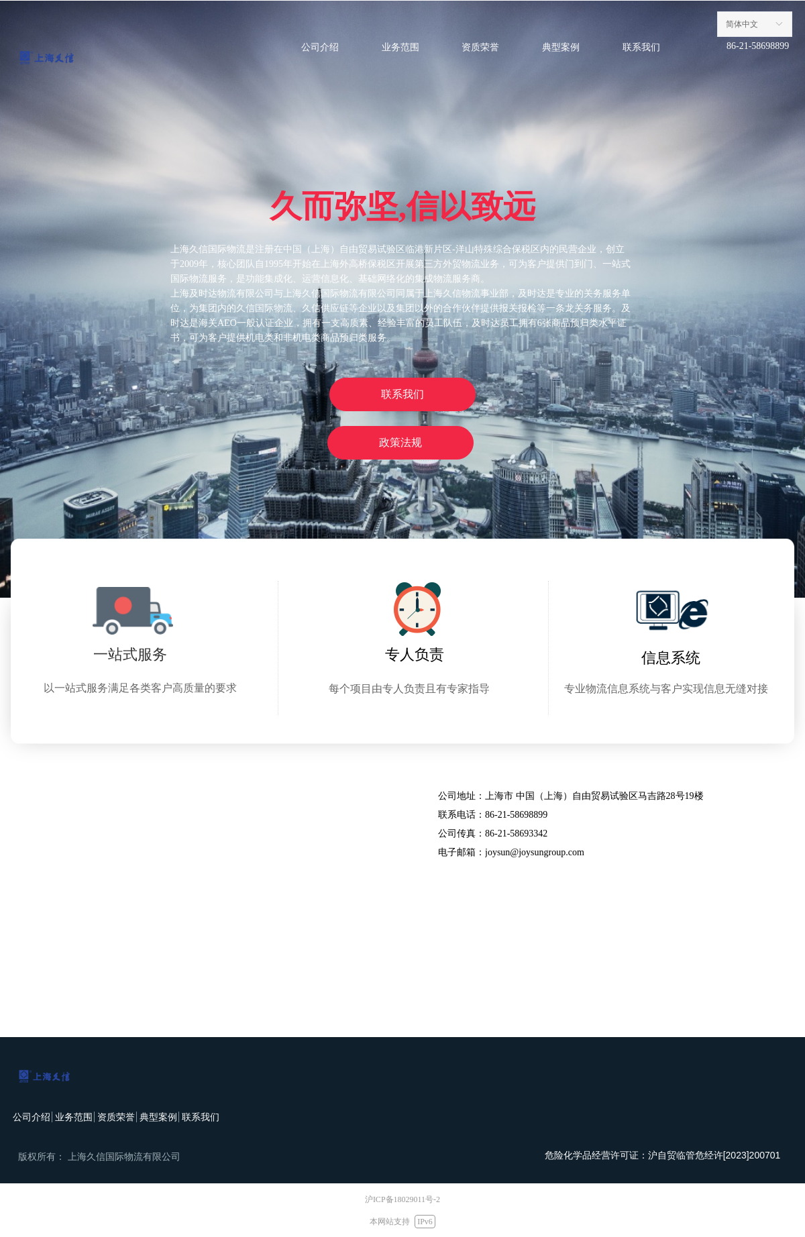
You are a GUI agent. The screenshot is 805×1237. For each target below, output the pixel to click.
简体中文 (742, 24)
